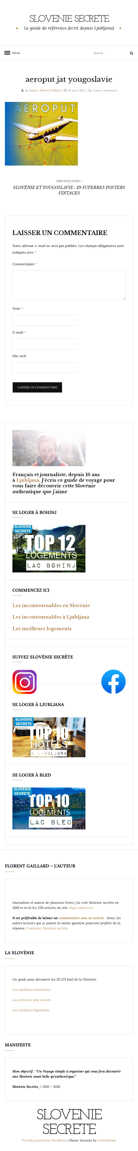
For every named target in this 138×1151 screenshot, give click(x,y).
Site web (19, 356)
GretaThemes (106, 1140)
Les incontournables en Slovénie (51, 605)
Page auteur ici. (81, 907)
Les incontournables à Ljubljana (50, 617)
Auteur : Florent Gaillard (45, 90)
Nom (17, 308)
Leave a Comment (105, 90)
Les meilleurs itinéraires (32, 989)
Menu (14, 53)
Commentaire (24, 264)
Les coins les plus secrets (31, 1000)
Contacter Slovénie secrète (47, 928)
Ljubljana (27, 480)
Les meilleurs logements (42, 628)
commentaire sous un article (81, 918)
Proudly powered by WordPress (44, 1140)
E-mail (19, 332)
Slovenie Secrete (69, 19)
